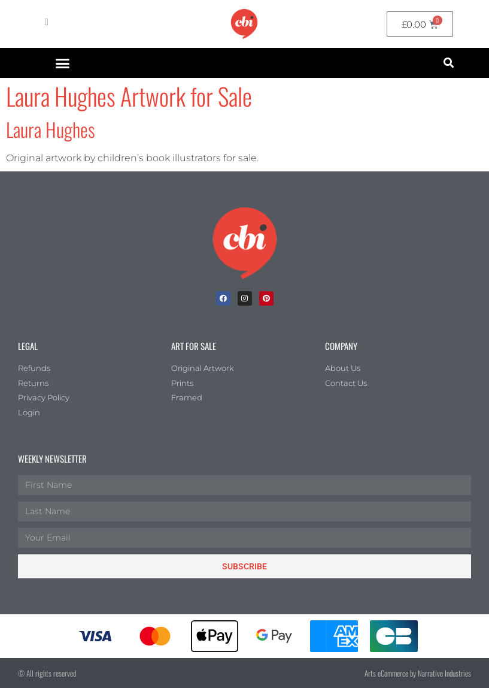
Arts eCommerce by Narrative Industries (418, 673)
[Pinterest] (266, 298)
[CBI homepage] (244, 24)
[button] (62, 63)
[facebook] (223, 298)
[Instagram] (245, 298)
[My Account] (46, 22)
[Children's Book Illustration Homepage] (245, 243)
